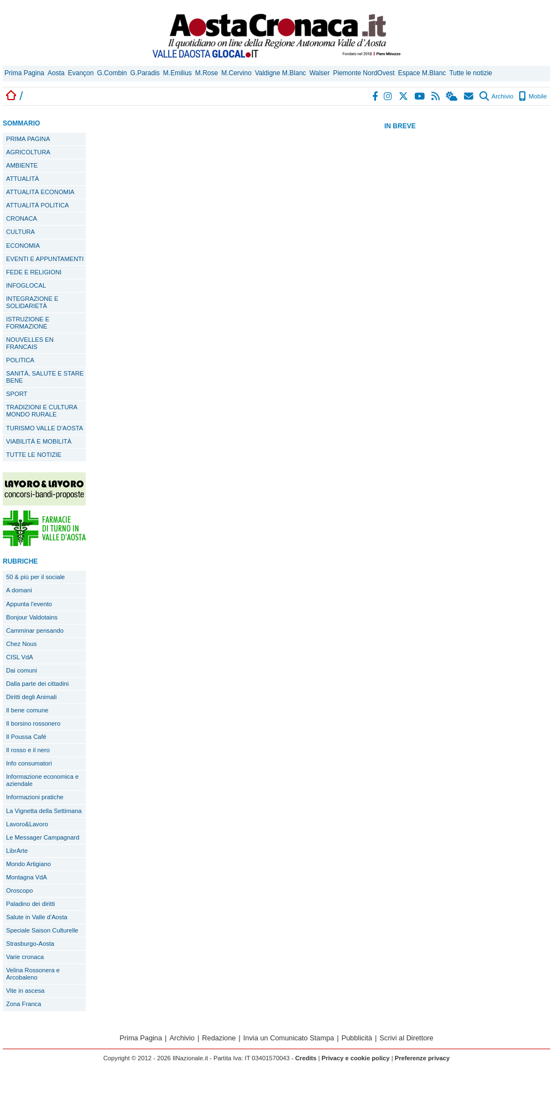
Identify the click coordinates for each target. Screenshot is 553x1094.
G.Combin (112, 73)
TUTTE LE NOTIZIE (33, 454)
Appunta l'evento (29, 604)
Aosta (56, 73)
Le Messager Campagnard (42, 837)
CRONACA (21, 218)
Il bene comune (27, 710)
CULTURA (20, 231)
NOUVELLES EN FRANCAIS (30, 343)
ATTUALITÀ (22, 178)
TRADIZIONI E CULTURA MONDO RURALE (41, 411)
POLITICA (20, 360)
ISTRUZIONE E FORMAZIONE (27, 323)
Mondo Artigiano (28, 864)
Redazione (219, 1038)
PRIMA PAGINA (28, 139)
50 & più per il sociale (35, 577)
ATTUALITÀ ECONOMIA (40, 192)
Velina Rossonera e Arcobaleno (33, 974)
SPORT (16, 393)
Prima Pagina (24, 73)
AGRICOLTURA (28, 152)
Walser (319, 73)
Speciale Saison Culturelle (42, 930)
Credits (306, 1058)
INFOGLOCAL (26, 285)
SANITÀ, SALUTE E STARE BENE (45, 377)
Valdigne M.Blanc (280, 73)
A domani (19, 590)
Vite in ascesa (25, 990)
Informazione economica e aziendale (42, 780)
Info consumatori (29, 763)
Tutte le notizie (470, 73)
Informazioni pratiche (35, 797)
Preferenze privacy (422, 1058)
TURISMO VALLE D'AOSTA (44, 428)
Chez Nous (21, 643)
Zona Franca (23, 1004)
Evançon (81, 73)
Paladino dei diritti (30, 903)
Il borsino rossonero (33, 723)
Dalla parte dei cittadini (37, 683)
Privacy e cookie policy (355, 1058)
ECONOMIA (23, 245)
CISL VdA (19, 657)
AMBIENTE (22, 165)
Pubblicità (356, 1038)
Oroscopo (19, 890)
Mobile (533, 96)
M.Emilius (177, 73)
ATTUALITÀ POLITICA (37, 205)
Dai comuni (21, 670)
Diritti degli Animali (31, 697)
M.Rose (206, 73)
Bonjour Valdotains (32, 617)
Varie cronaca (25, 957)
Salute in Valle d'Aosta (36, 917)
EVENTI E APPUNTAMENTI (45, 259)
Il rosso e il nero (28, 750)
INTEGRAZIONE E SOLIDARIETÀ (32, 302)
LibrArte (17, 850)
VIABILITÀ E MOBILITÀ (38, 441)
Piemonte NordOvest (363, 73)
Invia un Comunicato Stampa (288, 1038)
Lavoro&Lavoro (27, 824)
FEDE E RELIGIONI (33, 272)
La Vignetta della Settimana (44, 811)
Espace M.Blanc (422, 73)
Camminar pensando (35, 630)
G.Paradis (144, 73)
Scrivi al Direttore (406, 1038)
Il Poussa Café (26, 736)
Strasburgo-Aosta (30, 943)
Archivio (496, 96)
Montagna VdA (26, 877)
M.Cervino (236, 73)
